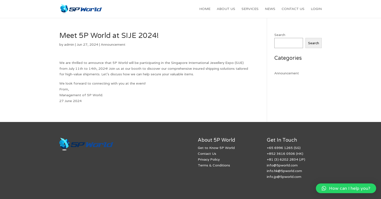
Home (204, 9)
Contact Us (293, 9)
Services (250, 9)
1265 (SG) (292, 148)
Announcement (113, 44)
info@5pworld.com (282, 165)
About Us (226, 9)
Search (279, 35)
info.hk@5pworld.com (284, 171)
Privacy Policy (209, 159)
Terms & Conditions (214, 165)
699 (277, 148)
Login (316, 9)
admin (69, 44)
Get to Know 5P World (216, 148)
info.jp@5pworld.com (284, 176)
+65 (270, 148)
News (270, 9)
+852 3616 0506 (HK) (285, 153)
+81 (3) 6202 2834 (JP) (286, 159)
